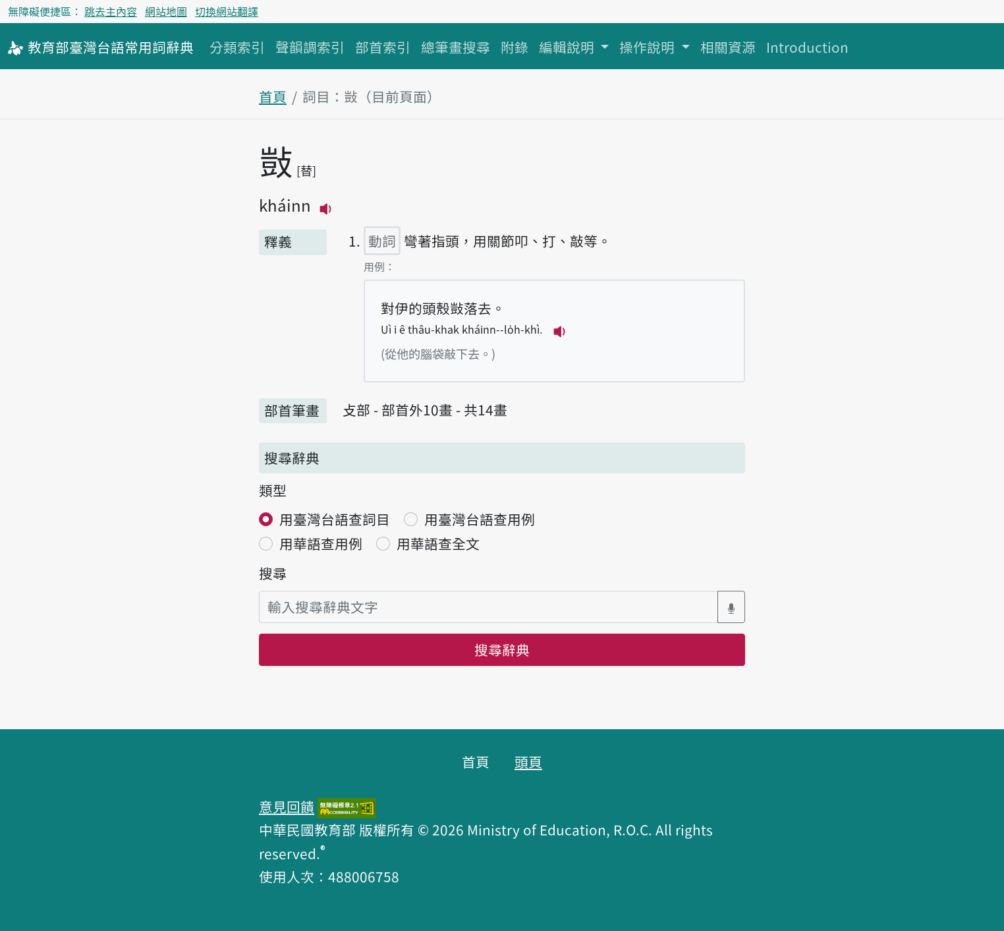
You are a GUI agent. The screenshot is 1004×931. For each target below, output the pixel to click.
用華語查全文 (438, 543)
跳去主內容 (110, 11)
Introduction (807, 47)
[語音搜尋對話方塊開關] (731, 607)
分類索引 (237, 47)
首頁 (273, 96)
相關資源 (728, 47)
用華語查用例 (320, 543)
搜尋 (273, 573)
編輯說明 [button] (568, 47)
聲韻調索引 (310, 47)
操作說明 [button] (648, 47)
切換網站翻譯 (226, 11)
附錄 (514, 47)
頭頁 (528, 761)
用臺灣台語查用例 (479, 519)
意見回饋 (286, 806)
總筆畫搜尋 (455, 47)
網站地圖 (166, 11)
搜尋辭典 (502, 649)
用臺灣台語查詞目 (334, 519)
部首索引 (382, 47)
